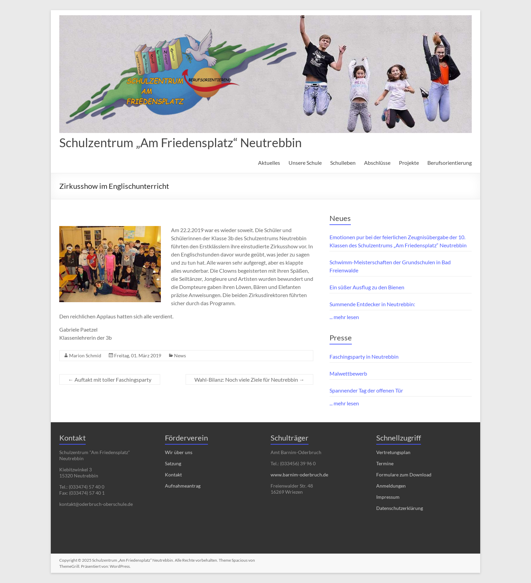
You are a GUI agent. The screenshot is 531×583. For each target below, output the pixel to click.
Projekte (409, 162)
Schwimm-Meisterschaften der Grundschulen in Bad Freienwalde (390, 266)
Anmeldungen (391, 486)
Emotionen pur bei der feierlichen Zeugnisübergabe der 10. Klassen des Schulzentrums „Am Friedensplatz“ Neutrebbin (398, 241)
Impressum (388, 497)
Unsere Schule (305, 162)
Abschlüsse (377, 162)
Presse (341, 337)
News (180, 355)
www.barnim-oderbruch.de (299, 474)
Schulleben (343, 162)
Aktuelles (269, 162)
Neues (340, 218)
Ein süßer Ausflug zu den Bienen (367, 287)
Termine (385, 463)
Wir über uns (178, 452)
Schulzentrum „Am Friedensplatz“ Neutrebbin (180, 142)
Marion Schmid (85, 355)
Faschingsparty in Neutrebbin (364, 356)
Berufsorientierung (449, 162)
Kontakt (173, 474)
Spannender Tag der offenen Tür (366, 390)
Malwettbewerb (348, 373)
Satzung (173, 463)
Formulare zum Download (403, 474)
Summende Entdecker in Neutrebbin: (372, 304)
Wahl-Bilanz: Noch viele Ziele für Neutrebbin (249, 379)
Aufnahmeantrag (182, 486)
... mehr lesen (344, 317)
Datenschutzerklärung (399, 508)
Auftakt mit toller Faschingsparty (109, 379)
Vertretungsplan (393, 452)
